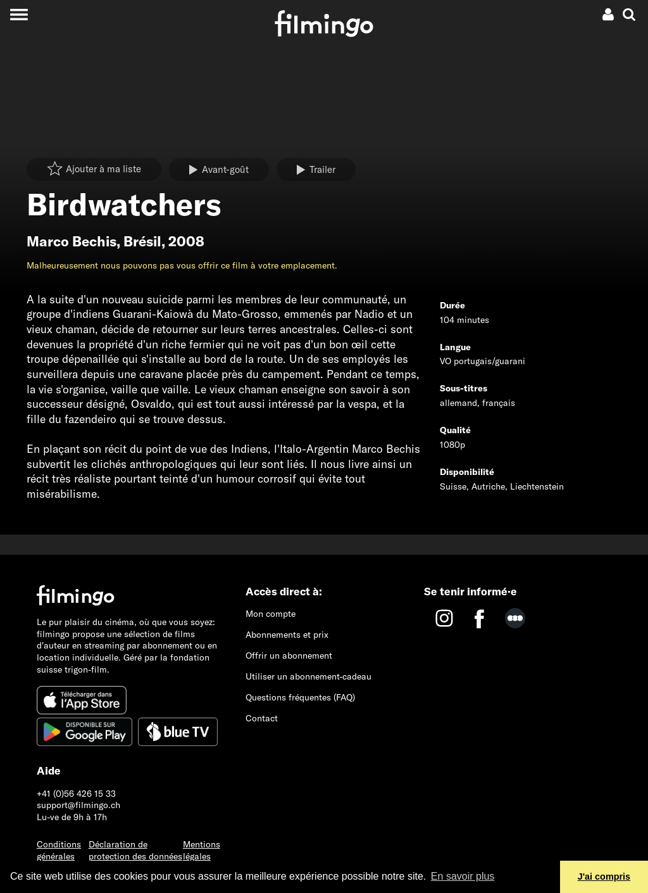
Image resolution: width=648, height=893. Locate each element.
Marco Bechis (71, 241)
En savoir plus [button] (463, 876)
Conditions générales (59, 850)
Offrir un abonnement (289, 655)
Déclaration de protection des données (135, 850)
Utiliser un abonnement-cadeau (308, 676)
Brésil (142, 241)
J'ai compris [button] (604, 876)
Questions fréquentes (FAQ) (300, 697)
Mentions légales (201, 850)
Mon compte (271, 613)
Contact (262, 718)
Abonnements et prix (287, 634)
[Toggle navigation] (18, 14)
